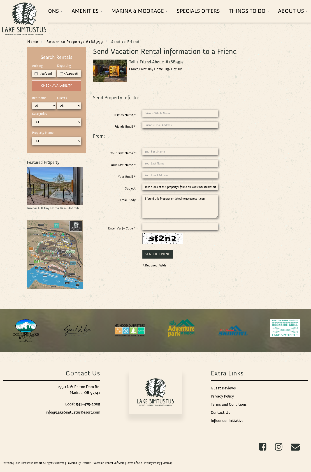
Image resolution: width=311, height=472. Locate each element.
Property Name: (43, 133)
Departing (64, 66)
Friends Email (125, 127)
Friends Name (125, 115)
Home (32, 41)
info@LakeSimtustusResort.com (73, 412)
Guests (62, 98)
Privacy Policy (222, 396)
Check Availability (56, 85)
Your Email (127, 177)
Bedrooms (39, 98)
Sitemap (167, 463)
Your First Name (123, 153)
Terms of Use (134, 463)
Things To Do (249, 10)
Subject (130, 188)
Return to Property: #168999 (74, 41)
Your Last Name (123, 165)
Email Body (128, 200)
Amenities (87, 10)
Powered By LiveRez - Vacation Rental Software (95, 463)
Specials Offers (198, 10)
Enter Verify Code (122, 228)
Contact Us (220, 412)
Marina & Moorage (139, 10)
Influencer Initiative (227, 420)
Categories (39, 114)
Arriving (37, 66)
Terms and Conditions (229, 404)
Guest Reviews (223, 388)
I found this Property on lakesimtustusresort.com (180, 206)
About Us (293, 10)
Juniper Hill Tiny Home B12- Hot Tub (53, 208)
